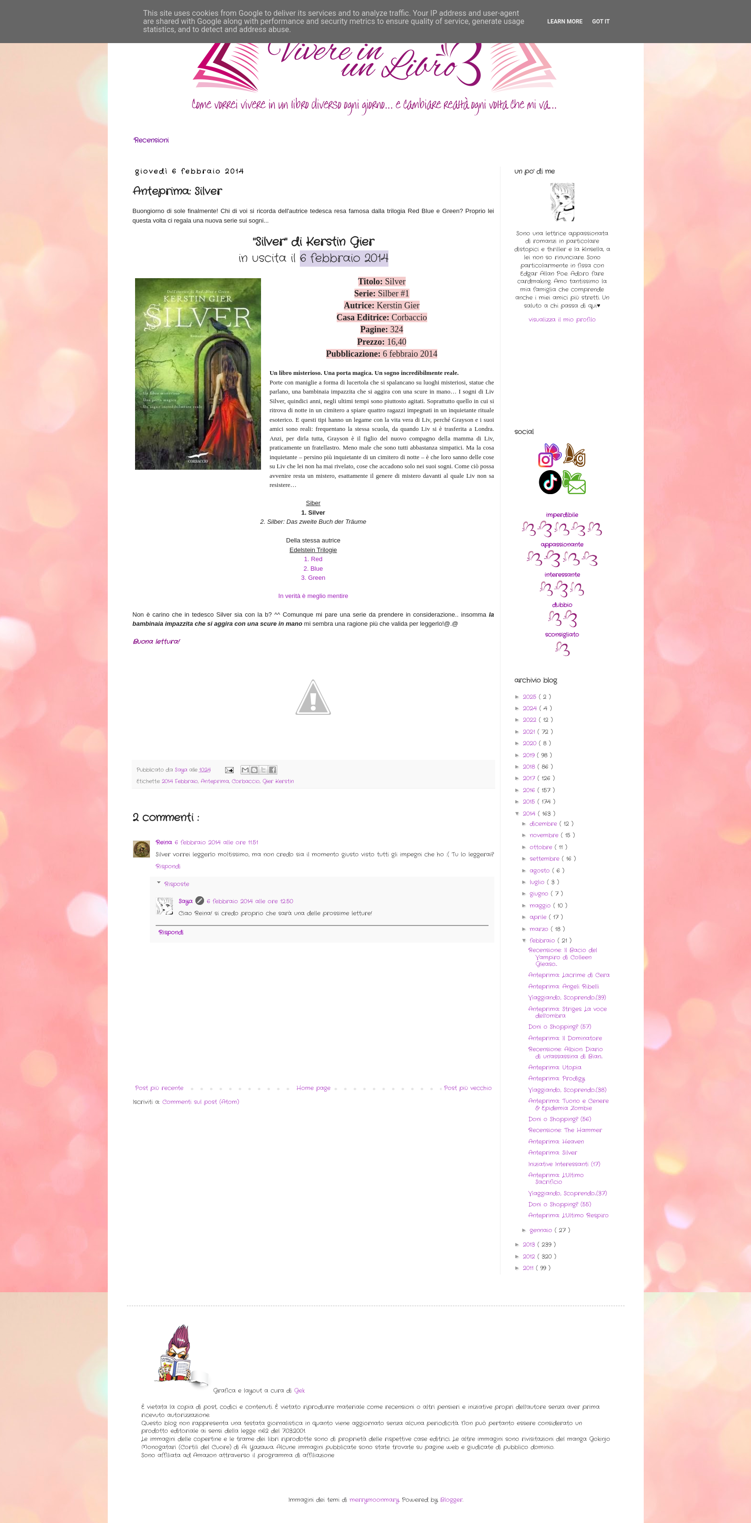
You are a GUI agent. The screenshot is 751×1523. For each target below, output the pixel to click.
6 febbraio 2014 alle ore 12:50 (250, 901)
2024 (531, 708)
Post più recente (159, 1088)
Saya (186, 901)
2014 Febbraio (180, 781)
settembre (546, 859)
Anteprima (215, 781)
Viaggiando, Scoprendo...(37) (567, 1193)
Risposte (176, 884)
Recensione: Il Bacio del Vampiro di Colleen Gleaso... (562, 957)
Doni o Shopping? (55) (559, 1204)
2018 (530, 767)
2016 (530, 790)
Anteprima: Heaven (556, 1142)
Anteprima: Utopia (554, 1067)
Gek (299, 1391)
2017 (530, 778)
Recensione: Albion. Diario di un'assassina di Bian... (565, 1052)
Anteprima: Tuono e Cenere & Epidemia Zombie (568, 1104)
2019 (530, 755)
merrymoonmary (374, 1500)
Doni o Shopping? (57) (559, 1027)
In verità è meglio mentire (313, 595)
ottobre (542, 847)
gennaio (542, 1230)
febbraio (544, 940)
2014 (530, 814)
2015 (530, 802)
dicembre (544, 824)
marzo (540, 929)
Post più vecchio (468, 1088)
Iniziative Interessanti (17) (564, 1164)
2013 (530, 1245)
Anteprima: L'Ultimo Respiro (568, 1215)
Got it (601, 21)
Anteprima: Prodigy (556, 1078)
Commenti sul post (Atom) (200, 1102)
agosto (541, 871)
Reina (164, 842)
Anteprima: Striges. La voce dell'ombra (567, 1012)
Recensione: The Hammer (565, 1130)
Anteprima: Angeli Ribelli (563, 986)
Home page (313, 1088)
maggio (541, 906)
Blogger (451, 1500)
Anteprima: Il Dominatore (565, 1038)
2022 (531, 720)
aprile (539, 917)
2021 (530, 732)
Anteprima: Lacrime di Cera (569, 975)
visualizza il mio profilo (562, 320)
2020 (531, 743)
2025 (531, 697)
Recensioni (151, 140)
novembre (545, 835)
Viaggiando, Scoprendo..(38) (567, 1090)
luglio (538, 882)
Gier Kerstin (278, 781)
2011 (529, 1268)
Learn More (565, 21)
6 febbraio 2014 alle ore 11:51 (216, 842)
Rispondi (168, 866)
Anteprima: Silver (552, 1153)
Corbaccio (246, 781)
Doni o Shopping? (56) (559, 1119)
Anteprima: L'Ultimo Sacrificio (556, 1178)
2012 (530, 1256)
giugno (540, 894)
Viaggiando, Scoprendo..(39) (567, 997)
